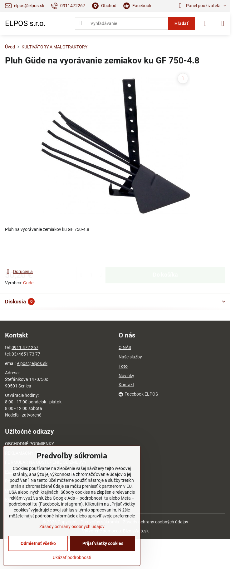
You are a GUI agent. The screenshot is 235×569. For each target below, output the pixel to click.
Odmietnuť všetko (38, 543)
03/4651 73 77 (26, 354)
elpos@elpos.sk (32, 363)
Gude (28, 282)
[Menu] (222, 23)
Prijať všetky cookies (102, 543)
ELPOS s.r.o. (25, 23)
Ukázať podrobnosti (72, 557)
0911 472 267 (25, 347)
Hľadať (181, 23)
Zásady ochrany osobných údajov (155, 521)
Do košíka (165, 250)
